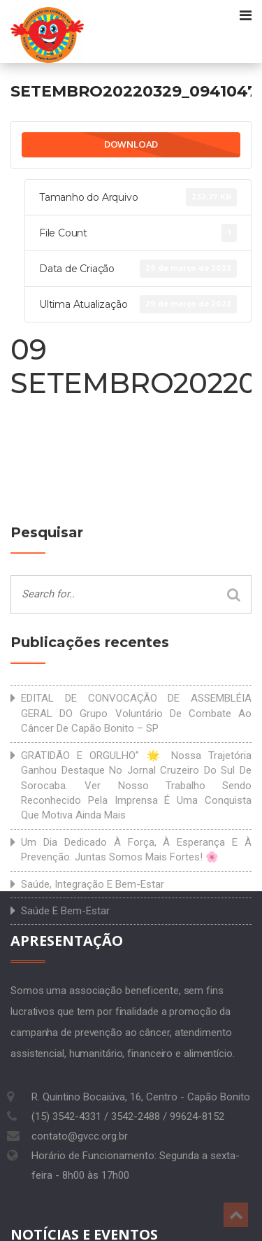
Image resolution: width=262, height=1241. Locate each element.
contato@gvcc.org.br (79, 1136)
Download (131, 144)
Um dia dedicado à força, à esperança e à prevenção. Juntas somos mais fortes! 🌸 (136, 849)
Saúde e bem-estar (65, 911)
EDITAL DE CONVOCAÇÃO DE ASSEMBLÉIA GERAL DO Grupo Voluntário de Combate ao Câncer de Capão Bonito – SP (136, 713)
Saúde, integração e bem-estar (92, 884)
